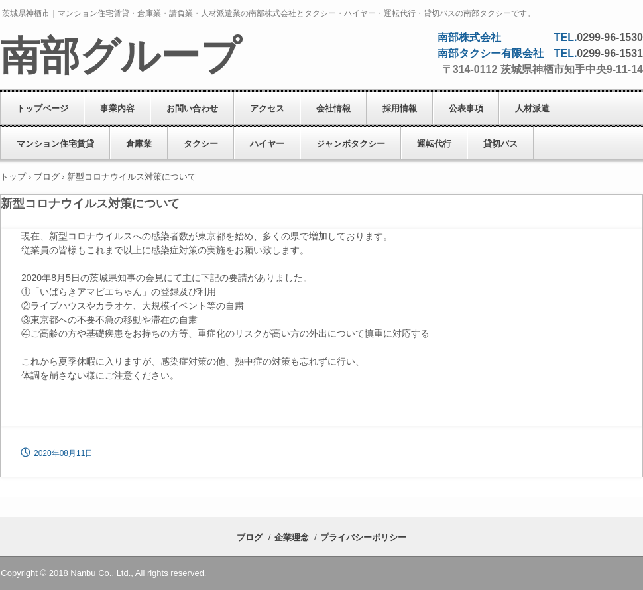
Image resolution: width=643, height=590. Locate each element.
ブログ (47, 177)
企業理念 (291, 537)
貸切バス (500, 143)
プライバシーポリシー (363, 537)
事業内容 (117, 108)
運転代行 (434, 143)
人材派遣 (532, 108)
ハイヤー (267, 143)
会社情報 (333, 108)
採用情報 (399, 108)
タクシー (201, 143)
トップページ (42, 108)
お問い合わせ (192, 108)
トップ (13, 177)
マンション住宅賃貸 (55, 143)
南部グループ (120, 56)
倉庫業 (139, 143)
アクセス (267, 108)
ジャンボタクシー (350, 143)
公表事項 (466, 108)
